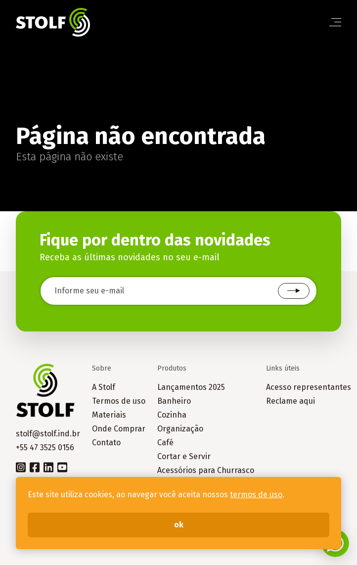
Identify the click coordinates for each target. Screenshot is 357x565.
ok (178, 524)
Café (165, 442)
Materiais (109, 415)
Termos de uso (118, 401)
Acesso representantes (308, 387)
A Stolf (103, 387)
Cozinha (171, 415)
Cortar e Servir (184, 456)
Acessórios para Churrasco (205, 470)
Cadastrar (294, 291)
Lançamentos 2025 (191, 387)
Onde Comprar (118, 428)
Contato (106, 442)
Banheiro (174, 401)
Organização (180, 428)
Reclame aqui (290, 401)
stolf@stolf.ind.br (48, 433)
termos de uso (256, 494)
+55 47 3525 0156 (45, 447)
